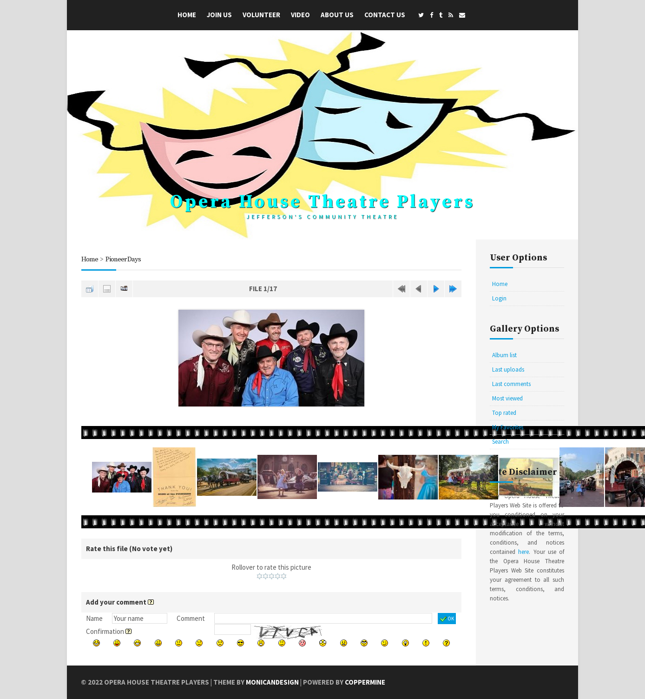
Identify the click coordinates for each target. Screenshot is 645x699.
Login (499, 298)
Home (187, 14)
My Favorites (507, 427)
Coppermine (365, 682)
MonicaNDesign (272, 682)
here (523, 552)
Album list (504, 355)
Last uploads (508, 369)
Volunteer (261, 14)
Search (500, 442)
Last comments (511, 384)
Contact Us (384, 14)
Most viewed (507, 398)
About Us (337, 14)
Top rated (504, 413)
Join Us (219, 14)
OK (447, 619)
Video (300, 14)
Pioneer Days (123, 259)
